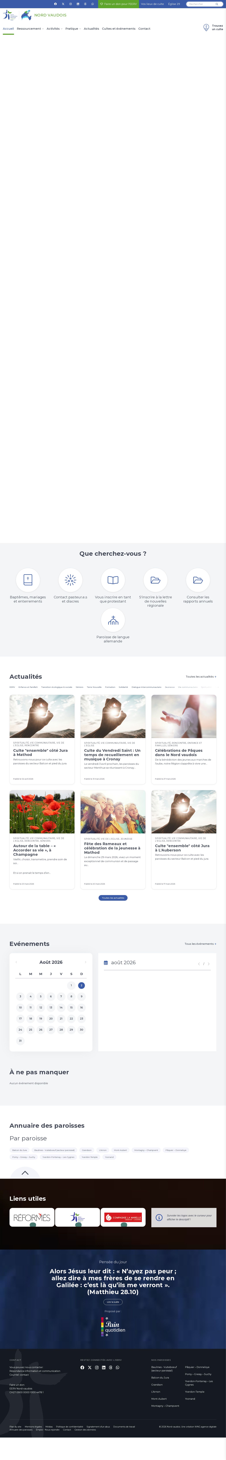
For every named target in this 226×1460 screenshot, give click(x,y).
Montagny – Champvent (167, 1169)
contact (24, 1397)
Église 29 (174, 4)
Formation (128, 687)
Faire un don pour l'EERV (118, 4)
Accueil (8, 28)
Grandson (99, 1169)
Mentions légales (33, 1449)
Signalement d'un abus (98, 1449)
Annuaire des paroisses (21, 1452)
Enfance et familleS (31, 687)
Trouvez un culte (213, 27)
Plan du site (15, 1449)
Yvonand (157, 1177)
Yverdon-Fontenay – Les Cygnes (98, 1177)
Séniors (92, 687)
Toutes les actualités (201, 676)
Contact (144, 28)
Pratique (71, 28)
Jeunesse (199, 687)
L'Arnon (117, 1169)
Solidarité (144, 687)
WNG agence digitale (205, 1449)
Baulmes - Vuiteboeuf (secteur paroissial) (62, 1169)
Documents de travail (124, 1449)
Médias (49, 1449)
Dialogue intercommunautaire (172, 687)
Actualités (91, 28)
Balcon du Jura (21, 1169)
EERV (13, 687)
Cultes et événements (118, 28)
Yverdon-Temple (134, 1177)
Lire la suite (113, 1324)
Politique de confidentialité (69, 1449)
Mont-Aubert (137, 1169)
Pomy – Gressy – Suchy (58, 1177)
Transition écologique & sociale (65, 687)
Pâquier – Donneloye (25, 1177)
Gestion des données (85, 1452)
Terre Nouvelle (109, 687)
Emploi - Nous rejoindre (48, 1452)
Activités (53, 28)
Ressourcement (29, 28)
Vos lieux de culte (152, 4)
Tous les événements (200, 962)
